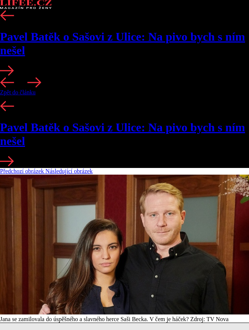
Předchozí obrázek (23, 171)
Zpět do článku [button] (18, 92)
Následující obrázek (69, 171)
